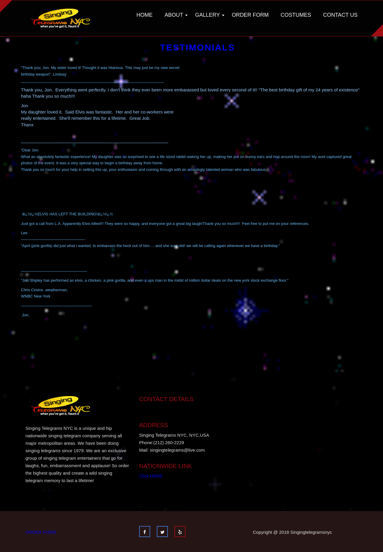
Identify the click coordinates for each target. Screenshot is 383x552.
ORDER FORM (40, 532)
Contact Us (340, 15)
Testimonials (197, 47)
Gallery (207, 15)
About (174, 15)
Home (144, 15)
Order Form (250, 15)
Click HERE (150, 476)
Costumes (296, 15)
